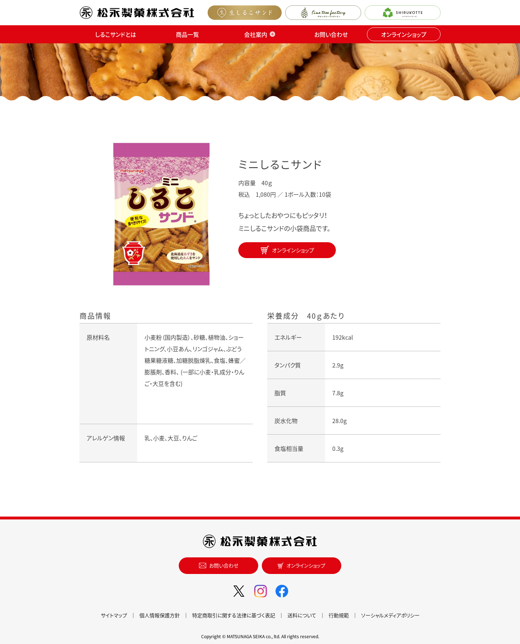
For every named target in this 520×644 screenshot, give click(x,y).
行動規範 (339, 615)
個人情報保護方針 (159, 615)
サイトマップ (114, 615)
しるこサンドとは (115, 34)
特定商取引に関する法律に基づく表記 (233, 615)
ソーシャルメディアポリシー (390, 615)
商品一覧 (187, 34)
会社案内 (255, 34)
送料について (301, 615)
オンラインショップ (403, 34)
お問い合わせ (331, 34)
